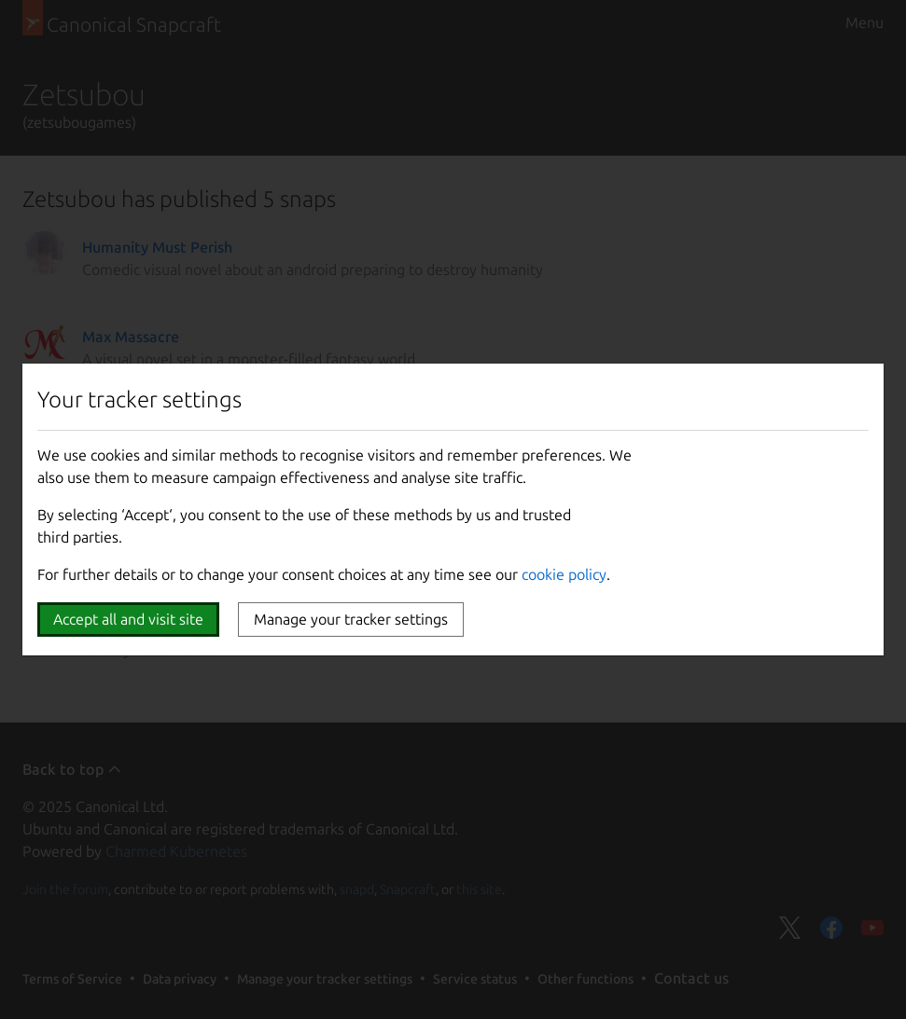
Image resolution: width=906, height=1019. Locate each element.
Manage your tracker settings (351, 619)
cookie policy (564, 574)
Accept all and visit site (128, 619)
